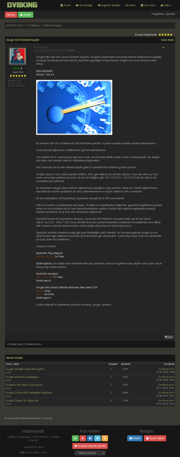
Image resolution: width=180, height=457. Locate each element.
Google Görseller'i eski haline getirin (25, 369)
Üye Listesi (148, 5)
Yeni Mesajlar (84, 5)
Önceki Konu (15, 344)
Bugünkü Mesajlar (109, 5)
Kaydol (25, 14)
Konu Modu (167, 40)
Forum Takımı (155, 438)
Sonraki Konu (32, 344)
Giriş (11, 14)
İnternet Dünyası (52, 25)
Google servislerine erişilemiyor (22, 377)
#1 (163, 47)
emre (71, 50)
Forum (65, 5)
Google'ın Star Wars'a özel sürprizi (24, 384)
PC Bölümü (33, 25)
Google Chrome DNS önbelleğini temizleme (29, 392)
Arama (130, 5)
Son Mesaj (163, 369)
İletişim (134, 438)
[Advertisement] (99, 318)
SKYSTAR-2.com (14, 25)
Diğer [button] (166, 5)
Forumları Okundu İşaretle (90, 446)
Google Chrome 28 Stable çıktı (22, 400)
